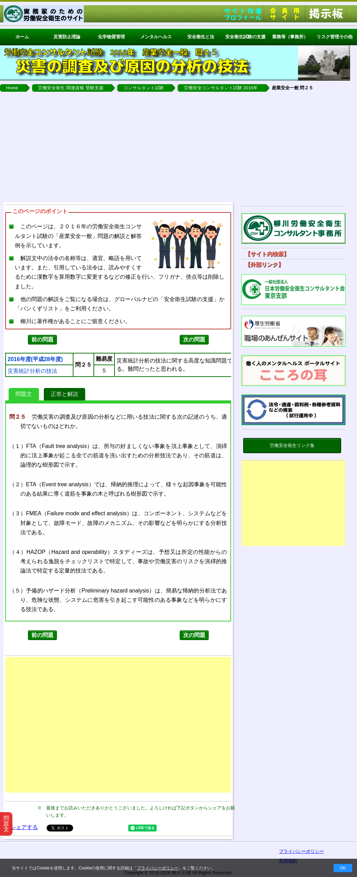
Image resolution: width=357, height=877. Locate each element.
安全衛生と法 (200, 36)
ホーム (22, 36)
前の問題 (42, 339)
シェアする (24, 827)
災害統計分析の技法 (32, 371)
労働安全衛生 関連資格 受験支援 (70, 87)
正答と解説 (64, 394)
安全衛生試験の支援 (245, 36)
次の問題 (194, 339)
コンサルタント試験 (143, 87)
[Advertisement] (178, 147)
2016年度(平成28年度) (35, 359)
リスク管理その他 (335, 36)
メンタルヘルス (156, 36)
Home (12, 87)
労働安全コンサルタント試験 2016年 (221, 87)
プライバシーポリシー (157, 868)
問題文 (24, 394)
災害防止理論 (66, 36)
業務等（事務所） (290, 36)
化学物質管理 (111, 36)
